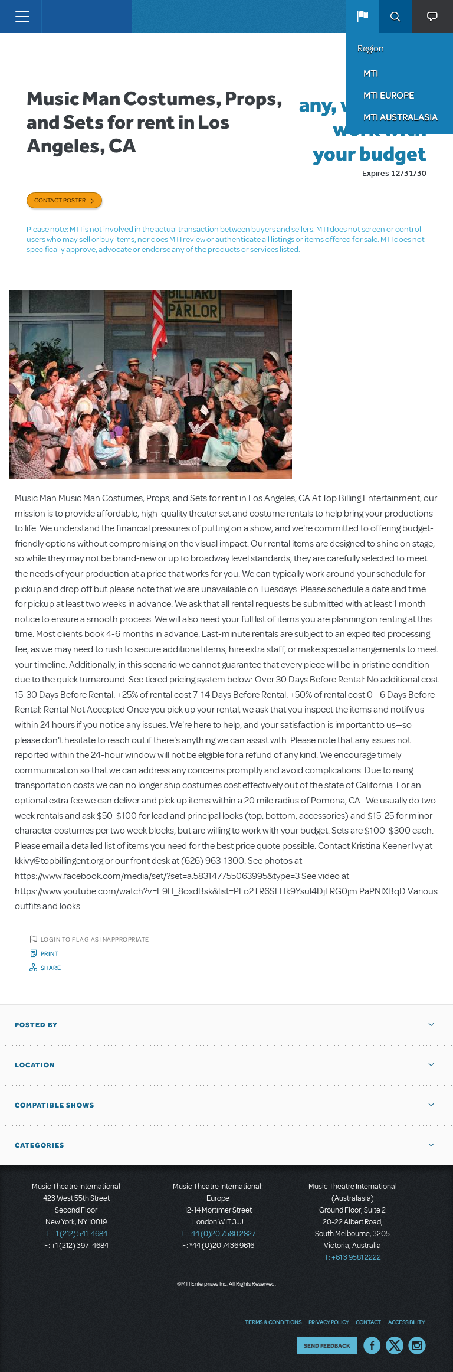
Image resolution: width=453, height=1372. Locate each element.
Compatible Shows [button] (54, 1105)
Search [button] (395, 16)
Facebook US (372, 1345)
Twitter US (394, 1345)
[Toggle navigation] (22, 16)
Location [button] (35, 1065)
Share (51, 967)
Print (50, 953)
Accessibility (406, 1321)
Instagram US (417, 1345)
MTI (370, 73)
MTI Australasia (400, 117)
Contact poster (60, 200)
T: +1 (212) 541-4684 (76, 1234)
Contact (368, 1321)
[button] (362, 16)
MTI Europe (388, 95)
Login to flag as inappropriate (95, 939)
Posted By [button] (36, 1025)
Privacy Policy (328, 1321)
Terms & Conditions (273, 1321)
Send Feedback (327, 1345)
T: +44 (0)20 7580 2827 (218, 1234)
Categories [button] (39, 1145)
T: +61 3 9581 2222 (352, 1257)
